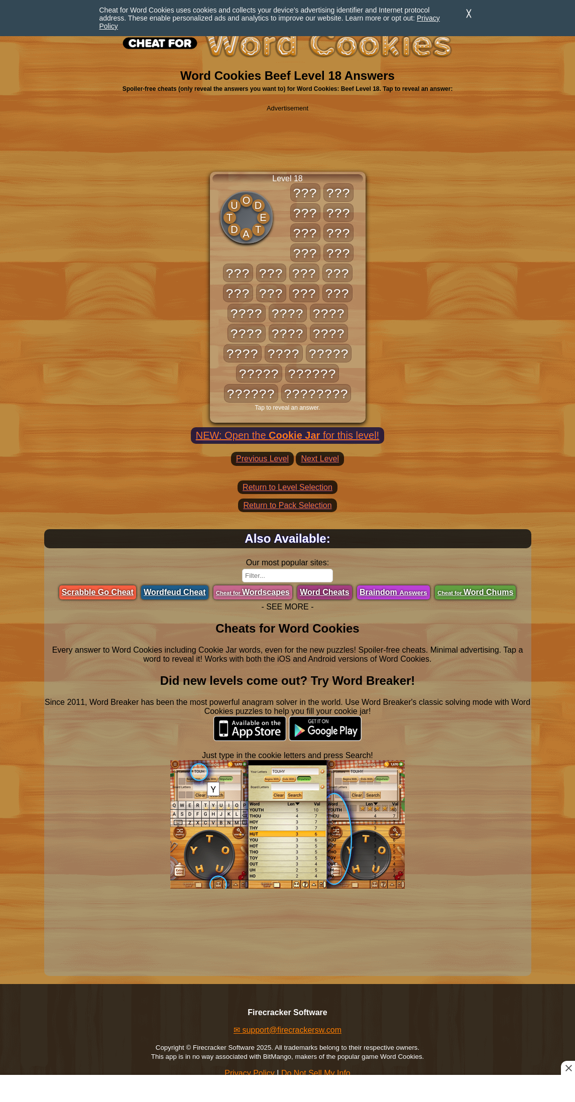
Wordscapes (253, 592)
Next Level (320, 458)
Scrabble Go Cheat (98, 592)
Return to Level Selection (287, 487)
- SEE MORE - (287, 606)
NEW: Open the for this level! (287, 435)
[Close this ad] (568, 1068)
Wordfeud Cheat (174, 592)
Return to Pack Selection (287, 505)
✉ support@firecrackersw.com (287, 1030)
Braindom (393, 592)
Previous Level (262, 458)
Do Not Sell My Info (316, 1073)
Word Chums (475, 592)
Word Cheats (324, 592)
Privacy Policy (249, 1073)
